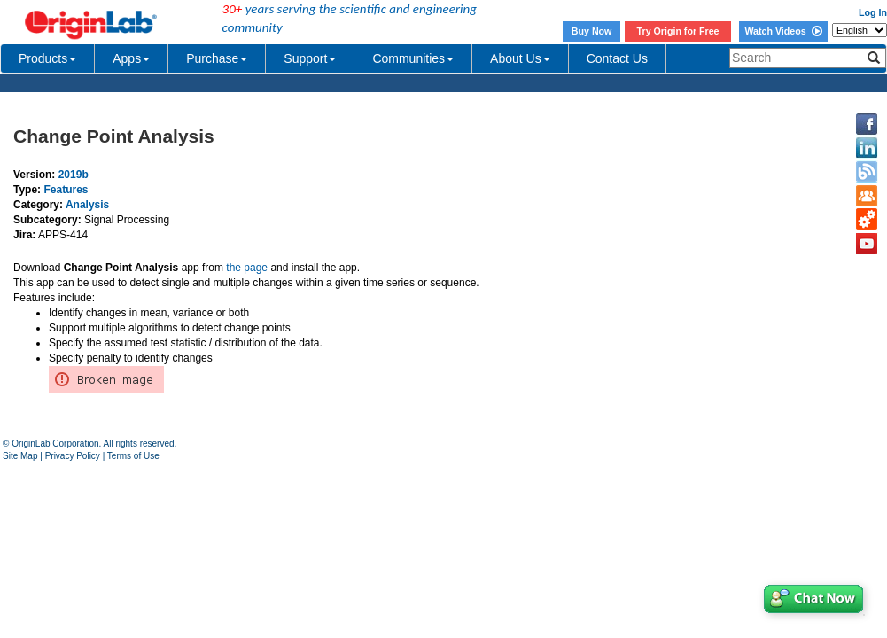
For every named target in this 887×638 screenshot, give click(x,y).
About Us (520, 58)
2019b (73, 174)
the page (247, 267)
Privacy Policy (72, 456)
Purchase (216, 58)
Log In (873, 12)
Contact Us (617, 58)
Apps (131, 58)
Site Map (20, 456)
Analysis (87, 204)
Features (65, 189)
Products (47, 58)
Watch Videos (782, 31)
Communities (413, 58)
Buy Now (592, 31)
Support (310, 58)
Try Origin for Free (678, 31)
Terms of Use (133, 456)
